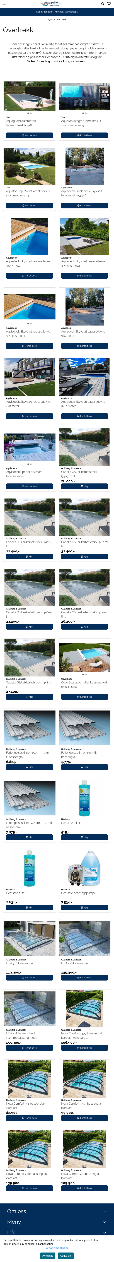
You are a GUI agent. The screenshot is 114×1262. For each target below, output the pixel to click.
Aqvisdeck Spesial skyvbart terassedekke (24, 474)
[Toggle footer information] (105, 1211)
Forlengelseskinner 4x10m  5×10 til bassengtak (29, 825)
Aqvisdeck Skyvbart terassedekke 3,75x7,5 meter (83, 263)
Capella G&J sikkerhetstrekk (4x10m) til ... (84, 544)
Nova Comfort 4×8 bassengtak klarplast (80, 1176)
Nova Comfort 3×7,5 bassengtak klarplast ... (81, 1106)
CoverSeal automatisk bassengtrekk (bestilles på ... (84, 684)
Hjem (51, 19)
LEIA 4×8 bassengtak (74, 963)
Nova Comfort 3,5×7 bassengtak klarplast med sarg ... (82, 1035)
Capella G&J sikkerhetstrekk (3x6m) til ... (28, 544)
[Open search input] (103, 4)
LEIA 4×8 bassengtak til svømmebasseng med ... (22, 1035)
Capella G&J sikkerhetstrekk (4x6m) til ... (29, 614)
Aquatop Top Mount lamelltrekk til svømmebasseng (28, 193)
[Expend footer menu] (105, 1221)
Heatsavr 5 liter (15, 893)
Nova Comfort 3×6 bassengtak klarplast (25, 1106)
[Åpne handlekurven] (109, 4)
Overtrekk (61, 19)
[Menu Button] (4, 4)
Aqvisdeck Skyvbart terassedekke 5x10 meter (83, 404)
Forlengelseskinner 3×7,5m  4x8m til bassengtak (28, 755)
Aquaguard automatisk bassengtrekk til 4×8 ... (21, 123)
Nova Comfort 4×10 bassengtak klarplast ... (26, 1176)
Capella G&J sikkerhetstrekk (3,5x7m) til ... (79, 474)
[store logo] (51, 3)
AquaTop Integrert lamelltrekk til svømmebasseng (81, 123)
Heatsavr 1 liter (70, 823)
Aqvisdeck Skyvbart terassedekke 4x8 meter (28, 404)
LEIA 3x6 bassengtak (19, 963)
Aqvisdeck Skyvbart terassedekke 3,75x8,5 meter (28, 334)
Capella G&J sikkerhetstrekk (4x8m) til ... (28, 684)
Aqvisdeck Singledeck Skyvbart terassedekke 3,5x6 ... (81, 193)
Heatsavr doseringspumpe (78, 893)
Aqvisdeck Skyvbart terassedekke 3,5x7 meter (28, 263)
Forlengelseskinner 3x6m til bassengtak (78, 755)
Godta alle (66, 1255)
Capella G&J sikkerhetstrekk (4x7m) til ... (83, 614)
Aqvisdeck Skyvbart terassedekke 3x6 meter (83, 334)
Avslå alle (47, 1255)
